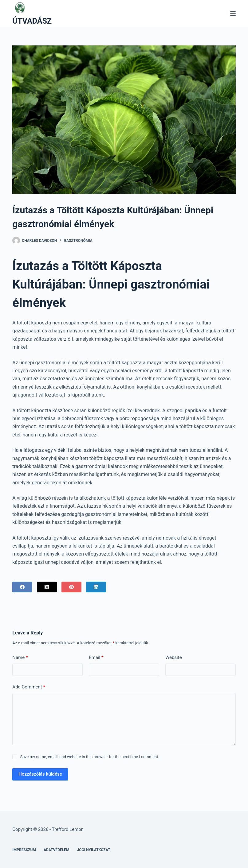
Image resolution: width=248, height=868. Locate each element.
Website (173, 657)
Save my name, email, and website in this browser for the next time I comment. (89, 756)
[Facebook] (22, 587)
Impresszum (24, 850)
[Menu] (233, 13)
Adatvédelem (56, 850)
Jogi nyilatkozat (93, 850)
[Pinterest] (71, 587)
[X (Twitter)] (47, 587)
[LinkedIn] (96, 587)
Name (20, 657)
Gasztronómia (78, 240)
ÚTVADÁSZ (32, 21)
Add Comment (28, 687)
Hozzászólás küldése (40, 774)
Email (96, 657)
